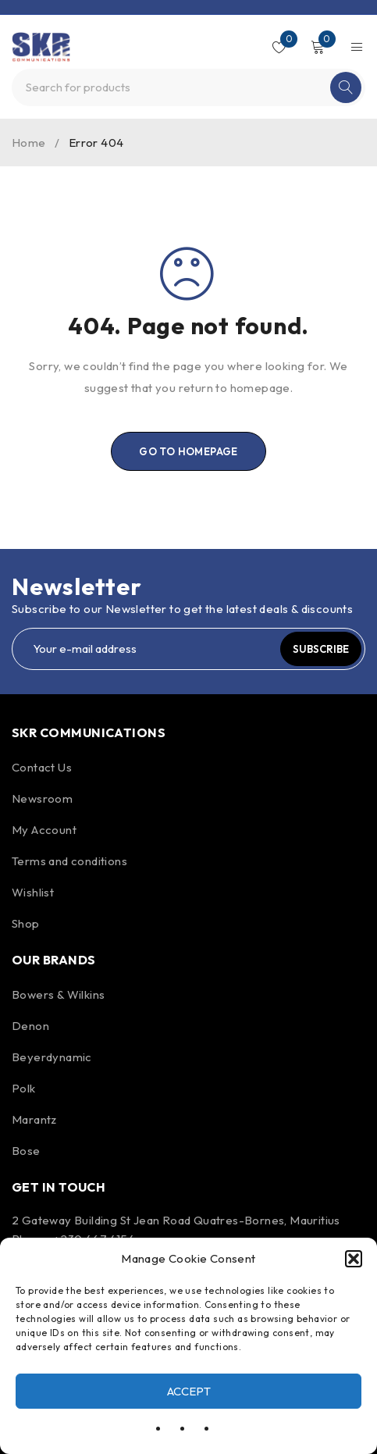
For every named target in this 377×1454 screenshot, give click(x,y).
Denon (30, 1025)
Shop (26, 923)
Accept (189, 1391)
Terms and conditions (69, 861)
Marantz (34, 1119)
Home (29, 142)
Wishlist (33, 892)
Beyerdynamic (52, 1057)
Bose (26, 1150)
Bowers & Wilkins (58, 994)
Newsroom (42, 798)
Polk (24, 1088)
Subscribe (321, 649)
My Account (44, 829)
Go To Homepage (188, 451)
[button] (353, 1259)
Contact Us (42, 767)
